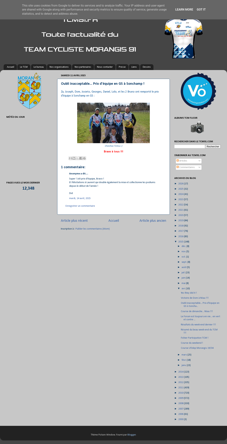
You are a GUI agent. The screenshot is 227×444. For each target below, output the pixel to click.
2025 (181, 189)
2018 (181, 225)
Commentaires (186, 167)
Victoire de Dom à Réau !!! (195, 298)
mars (184, 354)
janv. (184, 365)
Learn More (184, 9)
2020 (181, 215)
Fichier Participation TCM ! (194, 338)
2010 (181, 393)
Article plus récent (74, 221)
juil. (184, 272)
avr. (184, 288)
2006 (181, 414)
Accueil (10, 67)
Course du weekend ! (192, 343)
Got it (201, 9)
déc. (184, 246)
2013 (181, 377)
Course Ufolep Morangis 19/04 (197, 348)
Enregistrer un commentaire (80, 206)
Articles (182, 160)
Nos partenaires (83, 67)
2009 (181, 398)
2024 (181, 194)
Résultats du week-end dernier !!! (198, 324)
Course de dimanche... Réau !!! (197, 311)
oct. (184, 256)
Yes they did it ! (189, 293)
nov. (184, 251)
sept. (184, 262)
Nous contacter (105, 67)
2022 (181, 204)
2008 (181, 403)
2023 (181, 199)
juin (184, 278)
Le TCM (24, 67)
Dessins (147, 67)
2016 (181, 236)
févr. (184, 360)
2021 (181, 210)
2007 (181, 409)
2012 (181, 382)
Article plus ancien (152, 221)
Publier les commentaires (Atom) (93, 229)
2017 (181, 231)
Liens (134, 67)
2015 (181, 241)
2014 (181, 372)
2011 (181, 387)
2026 (181, 183)
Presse (122, 67)
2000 (181, 419)
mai (184, 283)
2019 (181, 220)
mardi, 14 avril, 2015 (80, 198)
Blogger (131, 434)
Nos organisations (59, 67)
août (184, 267)
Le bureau (39, 67)
